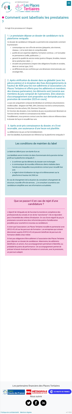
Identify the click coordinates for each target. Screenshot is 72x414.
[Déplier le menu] (69, 3)
